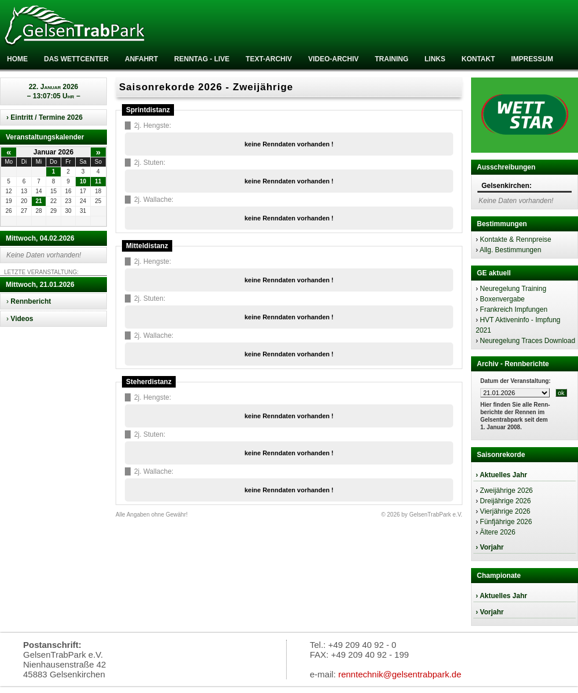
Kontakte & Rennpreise (515, 239)
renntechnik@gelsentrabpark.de (399, 674)
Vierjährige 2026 (505, 511)
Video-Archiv (333, 59)
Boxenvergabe (502, 299)
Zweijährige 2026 (506, 490)
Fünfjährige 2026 (506, 522)
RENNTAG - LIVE (201, 59)
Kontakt (478, 59)
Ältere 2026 (497, 532)
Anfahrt (141, 59)
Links (434, 59)
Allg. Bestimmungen (511, 250)
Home (17, 59)
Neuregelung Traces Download (527, 341)
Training (391, 59)
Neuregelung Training (513, 289)
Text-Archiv (269, 59)
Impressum (532, 59)
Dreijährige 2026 (505, 501)
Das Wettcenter (76, 59)
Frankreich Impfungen (513, 309)
